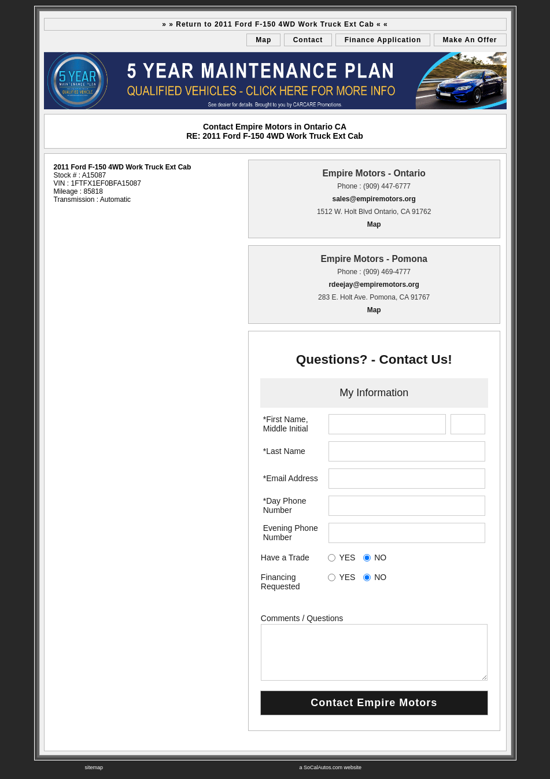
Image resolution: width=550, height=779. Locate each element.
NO (380, 557)
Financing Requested (280, 582)
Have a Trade (285, 557)
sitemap (94, 767)
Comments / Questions (302, 618)
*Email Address (290, 478)
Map (263, 40)
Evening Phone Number (290, 532)
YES (347, 557)
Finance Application (383, 40)
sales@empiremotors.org (373, 199)
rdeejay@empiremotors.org (373, 284)
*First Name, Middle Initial (285, 424)
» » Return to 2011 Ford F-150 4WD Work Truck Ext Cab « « (275, 24)
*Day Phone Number (285, 505)
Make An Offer (470, 40)
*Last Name (284, 451)
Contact (308, 40)
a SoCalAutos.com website (331, 767)
